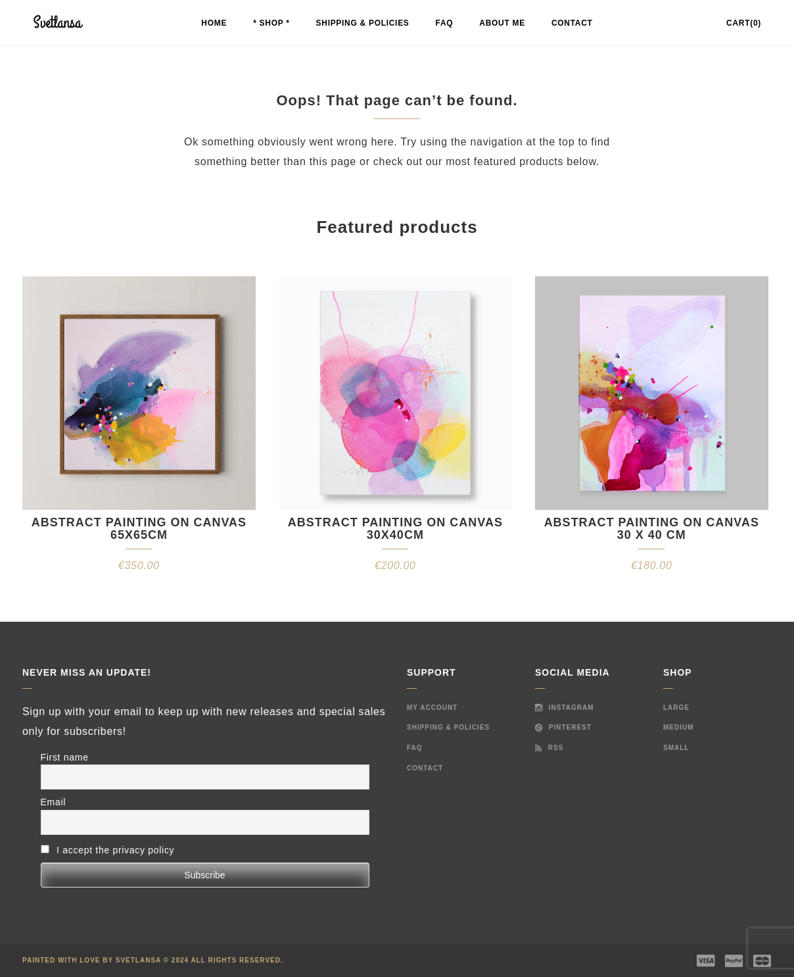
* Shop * (271, 23)
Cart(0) (743, 23)
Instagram (564, 707)
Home (214, 23)
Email (53, 802)
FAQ (445, 23)
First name (65, 757)
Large (676, 707)
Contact (572, 23)
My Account (432, 707)
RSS (549, 747)
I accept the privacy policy (108, 850)
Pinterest (563, 727)
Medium (678, 727)
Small (676, 747)
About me (502, 23)
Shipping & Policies (362, 23)
